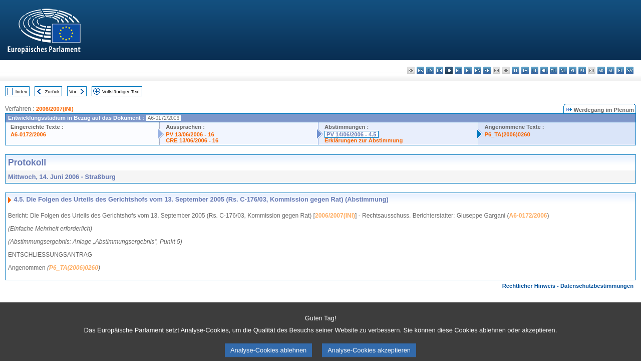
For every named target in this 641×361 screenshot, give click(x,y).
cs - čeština (430, 70)
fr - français (487, 70)
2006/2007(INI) (55, 109)
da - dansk (439, 70)
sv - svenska (629, 70)
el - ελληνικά (468, 70)
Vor (72, 91)
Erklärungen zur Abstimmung (364, 140)
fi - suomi (620, 70)
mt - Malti (553, 70)
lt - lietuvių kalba (534, 70)
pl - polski (572, 70)
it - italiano (515, 70)
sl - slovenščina (610, 70)
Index (21, 91)
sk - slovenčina (601, 70)
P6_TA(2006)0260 (507, 134)
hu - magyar (544, 70)
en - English (477, 70)
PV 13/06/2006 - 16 (190, 134)
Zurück (52, 91)
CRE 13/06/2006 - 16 (192, 140)
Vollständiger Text (121, 91)
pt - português (582, 70)
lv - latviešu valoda (525, 70)
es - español (420, 70)
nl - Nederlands (563, 70)
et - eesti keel (458, 70)
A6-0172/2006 (28, 134)
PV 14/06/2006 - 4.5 (352, 134)
